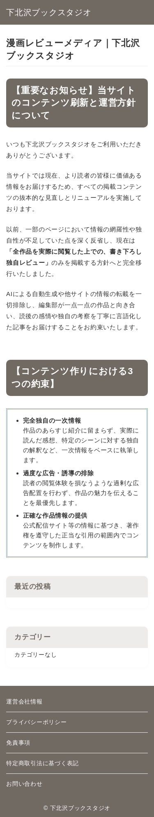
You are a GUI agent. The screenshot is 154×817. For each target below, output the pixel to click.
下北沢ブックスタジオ (49, 12)
